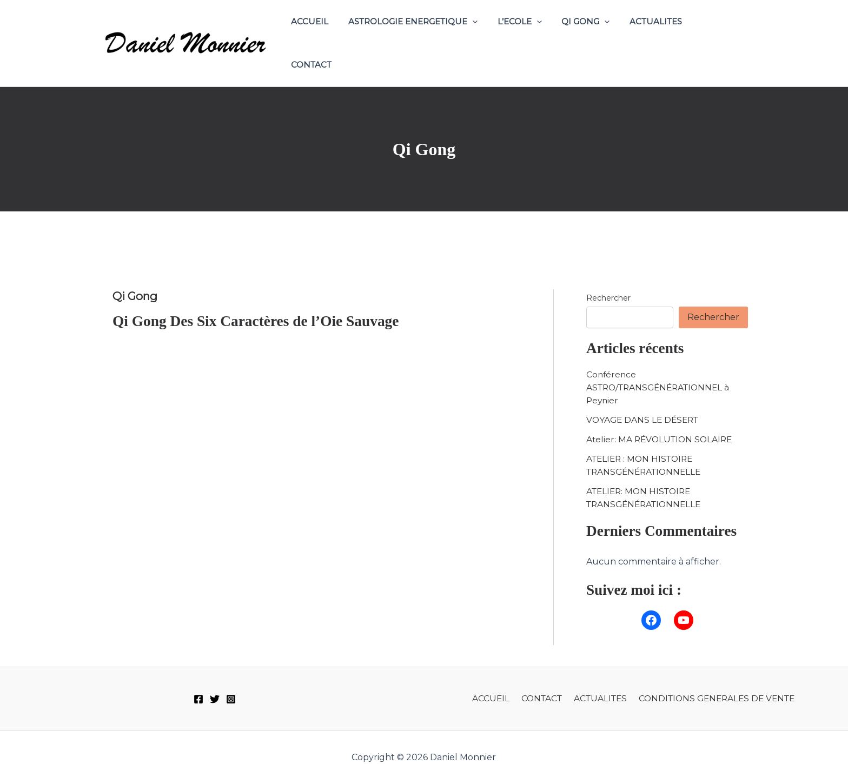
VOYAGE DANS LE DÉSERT (644, 399)
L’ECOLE (528, 33)
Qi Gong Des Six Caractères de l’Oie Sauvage (259, 300)
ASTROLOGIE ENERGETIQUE (425, 33)
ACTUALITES (657, 33)
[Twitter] (215, 678)
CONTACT (720, 33)
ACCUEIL (326, 33)
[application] (485, 33)
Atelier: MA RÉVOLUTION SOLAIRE (661, 419)
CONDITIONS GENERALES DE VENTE (715, 678)
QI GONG (591, 33)
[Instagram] (231, 678)
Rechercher (608, 277)
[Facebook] (198, 678)
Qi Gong (136, 275)
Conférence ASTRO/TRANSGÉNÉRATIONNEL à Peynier (661, 367)
